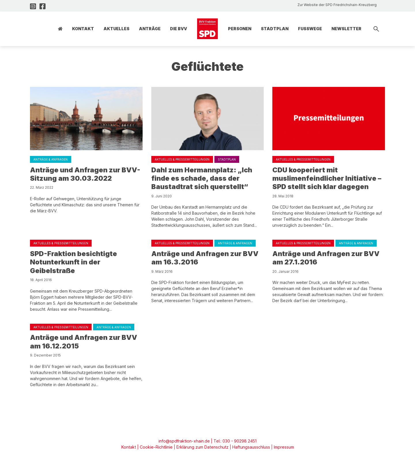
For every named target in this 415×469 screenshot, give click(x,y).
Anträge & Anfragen (50, 159)
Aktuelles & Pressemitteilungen (182, 159)
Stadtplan (274, 28)
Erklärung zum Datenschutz (202, 448)
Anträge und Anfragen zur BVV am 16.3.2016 (205, 258)
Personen (239, 28)
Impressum (283, 448)
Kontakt (83, 28)
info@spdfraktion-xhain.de (184, 442)
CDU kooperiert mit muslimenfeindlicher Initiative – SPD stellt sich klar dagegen (327, 178)
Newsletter (346, 28)
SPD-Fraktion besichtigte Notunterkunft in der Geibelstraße (74, 263)
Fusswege (310, 28)
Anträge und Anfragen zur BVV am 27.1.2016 (326, 258)
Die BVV (178, 28)
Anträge (150, 28)
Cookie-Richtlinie (156, 448)
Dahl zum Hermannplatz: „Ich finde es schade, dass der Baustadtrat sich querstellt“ (202, 178)
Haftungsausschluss (250, 448)
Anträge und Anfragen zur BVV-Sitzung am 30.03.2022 (86, 174)
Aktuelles (116, 28)
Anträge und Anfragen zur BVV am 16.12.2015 (84, 343)
